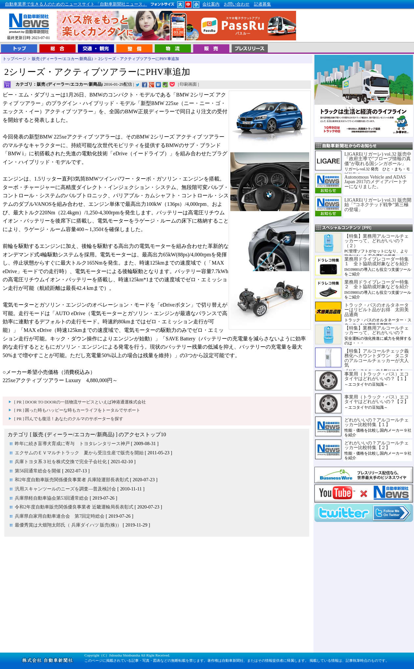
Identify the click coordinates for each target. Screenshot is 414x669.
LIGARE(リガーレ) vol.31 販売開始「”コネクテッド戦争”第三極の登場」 (377, 204)
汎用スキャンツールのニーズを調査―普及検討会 (65, 488)
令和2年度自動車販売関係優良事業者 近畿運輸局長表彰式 (74, 506)
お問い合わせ (236, 4)
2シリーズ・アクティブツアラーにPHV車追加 (138, 58)
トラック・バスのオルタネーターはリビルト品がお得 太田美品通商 (376, 309)
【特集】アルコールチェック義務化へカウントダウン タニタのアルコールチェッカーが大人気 (376, 358)
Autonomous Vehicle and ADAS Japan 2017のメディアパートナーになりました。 (375, 181)
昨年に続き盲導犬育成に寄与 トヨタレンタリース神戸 (72, 443)
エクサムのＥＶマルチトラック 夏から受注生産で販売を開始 (79, 452)
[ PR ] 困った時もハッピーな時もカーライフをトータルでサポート (77, 410)
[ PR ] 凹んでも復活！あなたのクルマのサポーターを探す (68, 419)
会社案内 (210, 4)
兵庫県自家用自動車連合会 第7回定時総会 (59, 516)
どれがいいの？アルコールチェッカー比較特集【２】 (376, 445)
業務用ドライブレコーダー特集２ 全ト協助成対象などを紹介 (376, 284)
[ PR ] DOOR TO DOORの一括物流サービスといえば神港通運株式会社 (80, 402)
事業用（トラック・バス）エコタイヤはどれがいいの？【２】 (376, 399)
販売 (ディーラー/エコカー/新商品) (62, 58)
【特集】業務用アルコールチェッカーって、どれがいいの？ (376, 330)
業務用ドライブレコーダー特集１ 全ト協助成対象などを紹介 (376, 261)
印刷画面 (188, 84)
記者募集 (262, 4)
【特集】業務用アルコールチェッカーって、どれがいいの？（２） (376, 240)
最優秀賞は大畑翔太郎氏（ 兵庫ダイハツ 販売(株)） (68, 525)
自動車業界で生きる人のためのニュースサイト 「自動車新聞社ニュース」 (76, 4)
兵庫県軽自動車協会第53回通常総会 (51, 498)
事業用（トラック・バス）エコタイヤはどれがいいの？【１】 (376, 376)
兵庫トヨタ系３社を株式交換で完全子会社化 (61, 461)
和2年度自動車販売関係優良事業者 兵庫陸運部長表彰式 (72, 479)
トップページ (14, 58)
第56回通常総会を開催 (38, 470)
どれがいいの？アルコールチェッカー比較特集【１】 (376, 422)
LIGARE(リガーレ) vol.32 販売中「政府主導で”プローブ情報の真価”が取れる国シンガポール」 (377, 158)
